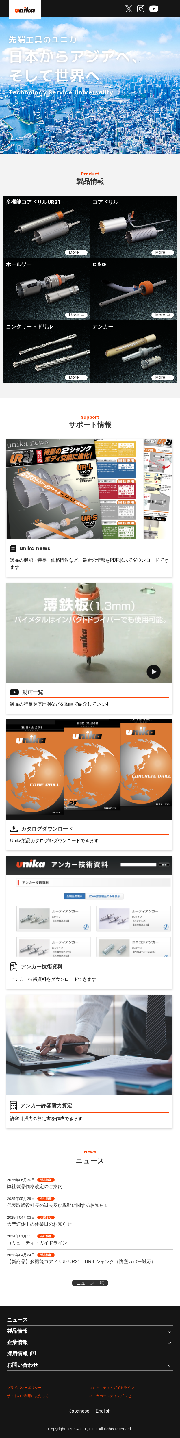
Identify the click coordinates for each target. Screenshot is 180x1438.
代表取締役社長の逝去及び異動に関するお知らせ (58, 1205)
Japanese (79, 1411)
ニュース (17, 1320)
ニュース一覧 (90, 1283)
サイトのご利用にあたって (28, 1396)
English (102, 1411)
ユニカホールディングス (110, 1396)
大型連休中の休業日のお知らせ (39, 1224)
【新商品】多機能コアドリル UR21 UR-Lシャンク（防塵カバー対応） (81, 1261)
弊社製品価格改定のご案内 (34, 1186)
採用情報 (21, 1354)
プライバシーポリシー (24, 1388)
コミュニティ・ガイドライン (37, 1242)
